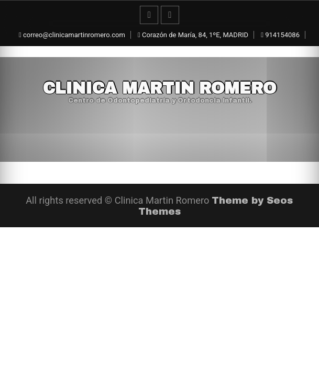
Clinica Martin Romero (159, 88)
